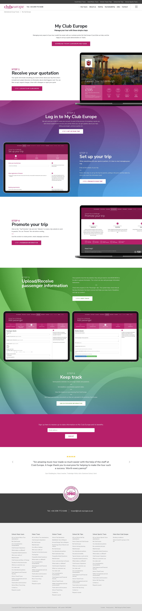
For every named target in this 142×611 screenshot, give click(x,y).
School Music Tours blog (18, 585)
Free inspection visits (37, 576)
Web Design (118, 607)
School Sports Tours (131, 2)
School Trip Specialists (58, 537)
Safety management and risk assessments (19, 579)
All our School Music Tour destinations (18, 538)
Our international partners (18, 570)
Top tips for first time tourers (19, 562)
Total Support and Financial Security (19, 573)
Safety (100, 7)
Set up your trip (71, 131)
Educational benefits (77, 553)
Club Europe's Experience (18, 548)
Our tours (82, 7)
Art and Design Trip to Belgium (60, 542)
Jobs (118, 7)
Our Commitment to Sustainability (17, 544)
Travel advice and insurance (19, 582)
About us (92, 7)
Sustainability (110, 7)
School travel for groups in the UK (121, 540)
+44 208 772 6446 (59, 511)
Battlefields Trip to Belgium (59, 540)
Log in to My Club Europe (27, 88)
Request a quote (16, 590)
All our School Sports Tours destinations (100, 538)
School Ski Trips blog (78, 587)
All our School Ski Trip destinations (78, 538)
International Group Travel (11, 12)
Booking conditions (118, 537)
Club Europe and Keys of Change (20, 560)
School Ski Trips (118, 2)
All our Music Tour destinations (40, 537)
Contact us (14, 587)
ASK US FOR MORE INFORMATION (71, 403)
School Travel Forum (17, 576)
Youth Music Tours (80, 2)
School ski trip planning (78, 546)
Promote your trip (92, 181)
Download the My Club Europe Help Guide (71, 44)
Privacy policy (110, 607)
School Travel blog (57, 590)
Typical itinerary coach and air (80, 556)
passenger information (26, 243)
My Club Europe (26, 12)
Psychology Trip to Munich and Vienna (60, 545)
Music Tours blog (36, 578)
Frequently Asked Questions (19, 552)
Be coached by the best (99, 546)
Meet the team (15, 557)
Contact (125, 7)
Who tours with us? (17, 555)
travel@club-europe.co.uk (82, 511)
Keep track (82, 298)
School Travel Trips (106, 2)
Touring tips (35, 554)
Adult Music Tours (92, 2)
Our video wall (16, 567)
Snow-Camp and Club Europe (80, 541)
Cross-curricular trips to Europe (60, 561)
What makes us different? (18, 550)
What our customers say (18, 565)
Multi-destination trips (58, 553)
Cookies (103, 607)
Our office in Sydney (37, 547)
